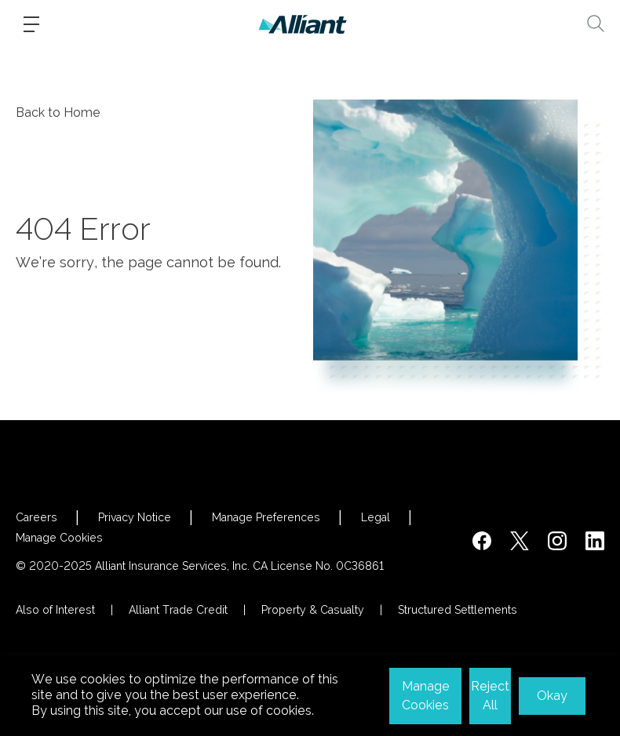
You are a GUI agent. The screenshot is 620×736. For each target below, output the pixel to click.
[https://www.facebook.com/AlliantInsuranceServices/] (481, 540)
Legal (375, 517)
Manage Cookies (59, 537)
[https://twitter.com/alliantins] (519, 540)
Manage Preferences (266, 517)
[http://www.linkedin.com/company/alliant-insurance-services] (594, 540)
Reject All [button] (490, 695)
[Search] (595, 23)
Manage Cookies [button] (426, 695)
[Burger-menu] (31, 24)
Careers (36, 517)
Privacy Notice (134, 517)
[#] (557, 540)
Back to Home (58, 112)
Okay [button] (552, 695)
